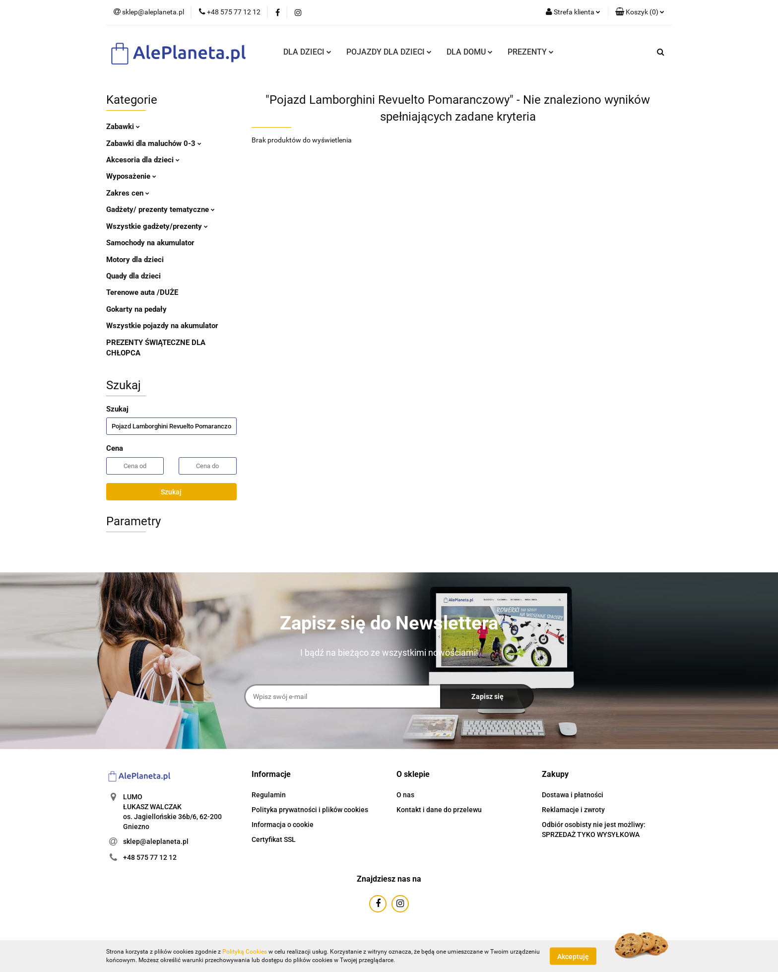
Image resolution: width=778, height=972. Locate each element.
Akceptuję (573, 956)
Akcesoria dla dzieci (143, 159)
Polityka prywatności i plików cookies (310, 810)
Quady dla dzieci (133, 276)
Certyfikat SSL (274, 839)
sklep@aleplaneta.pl (156, 841)
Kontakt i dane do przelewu (439, 810)
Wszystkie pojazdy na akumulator (162, 325)
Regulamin (269, 795)
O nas (405, 795)
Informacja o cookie (283, 825)
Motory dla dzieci (135, 259)
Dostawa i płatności (572, 795)
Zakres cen (127, 193)
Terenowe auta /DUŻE (142, 292)
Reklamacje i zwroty (573, 810)
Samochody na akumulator (150, 242)
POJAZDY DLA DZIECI (389, 52)
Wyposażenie (131, 176)
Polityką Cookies (244, 951)
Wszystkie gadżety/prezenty (157, 226)
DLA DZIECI (307, 52)
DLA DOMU (470, 52)
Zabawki (123, 126)
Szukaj (171, 492)
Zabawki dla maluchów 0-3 (153, 143)
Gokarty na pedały (136, 309)
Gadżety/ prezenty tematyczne (160, 209)
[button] (640, 12)
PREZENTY (531, 52)
